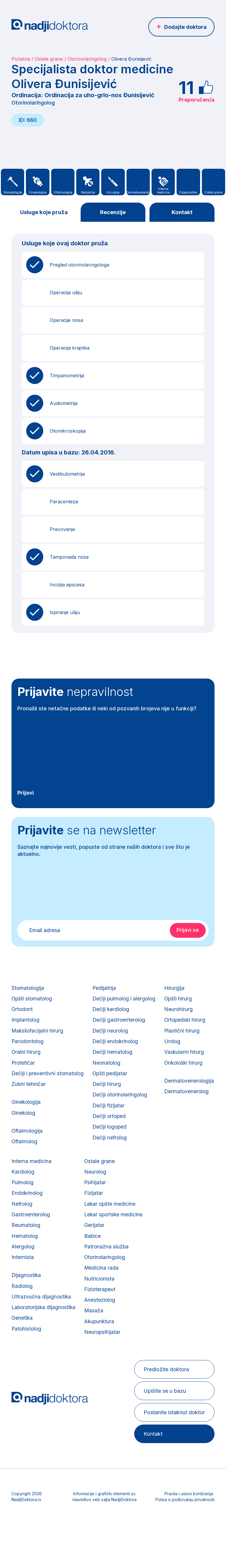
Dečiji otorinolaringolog (122, 1104)
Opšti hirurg (25, 1185)
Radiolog (82, 1307)
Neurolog (157, 1185)
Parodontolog (28, 1046)
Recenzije (113, 212)
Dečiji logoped (111, 1138)
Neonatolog (108, 1069)
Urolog (19, 1231)
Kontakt (182, 212)
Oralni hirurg (26, 1058)
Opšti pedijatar (112, 1081)
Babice (154, 1253)
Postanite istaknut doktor (173, 1438)
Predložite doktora (165, 1395)
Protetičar (23, 1069)
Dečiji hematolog (114, 1058)
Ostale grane (49, 59)
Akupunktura (161, 1345)
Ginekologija (26, 1111)
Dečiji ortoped (111, 1127)
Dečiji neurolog (112, 1035)
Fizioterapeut (162, 1311)
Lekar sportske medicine (176, 1231)
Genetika (82, 1341)
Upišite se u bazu (164, 1416)
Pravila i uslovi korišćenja (188, 1519)
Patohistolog (86, 1353)
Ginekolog (23, 1122)
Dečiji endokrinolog (117, 1046)
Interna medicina (91, 1173)
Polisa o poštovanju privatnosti (185, 1525)
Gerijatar (156, 1242)
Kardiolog (83, 1185)
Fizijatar (155, 1208)
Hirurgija (21, 1173)
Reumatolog (86, 1242)
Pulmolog (82, 1196)
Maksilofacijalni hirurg (37, 1035)
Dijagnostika (86, 1295)
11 (186, 87)
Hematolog (84, 1253)
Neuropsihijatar (164, 1357)
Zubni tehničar (28, 1092)
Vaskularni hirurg (31, 1242)
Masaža (155, 1334)
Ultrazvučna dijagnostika (101, 1318)
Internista (82, 1276)
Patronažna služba (168, 1265)
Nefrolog (82, 1219)
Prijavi (25, 793)
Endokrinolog (87, 1208)
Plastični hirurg (29, 1219)
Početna (20, 59)
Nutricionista (161, 1299)
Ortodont (22, 1012)
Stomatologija (28, 989)
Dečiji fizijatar (110, 1115)
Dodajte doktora (185, 27)
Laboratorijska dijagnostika (104, 1330)
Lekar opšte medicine (172, 1219)
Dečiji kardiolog (113, 1012)
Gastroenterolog (91, 1231)
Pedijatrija (106, 989)
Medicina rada (163, 1288)
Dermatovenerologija (36, 1272)
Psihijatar (157, 1196)
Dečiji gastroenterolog (121, 1023)
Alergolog (83, 1265)
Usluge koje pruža (43, 212)
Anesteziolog (162, 1322)
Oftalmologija (27, 1141)
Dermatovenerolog (34, 1284)
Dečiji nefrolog (111, 1150)
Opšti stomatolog (32, 1000)
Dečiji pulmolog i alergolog (126, 1000)
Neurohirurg (25, 1196)
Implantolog (25, 1023)
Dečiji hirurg (108, 1092)
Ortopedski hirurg (32, 1208)
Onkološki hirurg (31, 1253)
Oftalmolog (25, 1153)
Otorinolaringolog (87, 59)
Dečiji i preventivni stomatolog (48, 1081)
